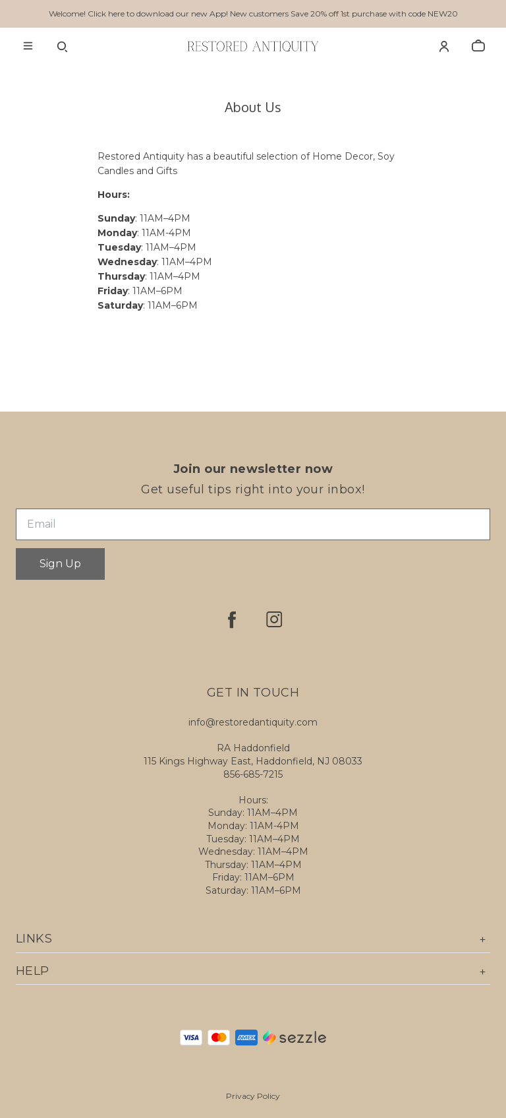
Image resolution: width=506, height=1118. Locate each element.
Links (253, 939)
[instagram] (274, 619)
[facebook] (232, 619)
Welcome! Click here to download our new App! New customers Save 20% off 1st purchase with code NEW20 (253, 13)
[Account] (444, 46)
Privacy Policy (253, 1096)
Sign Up (60, 563)
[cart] (478, 46)
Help (253, 971)
